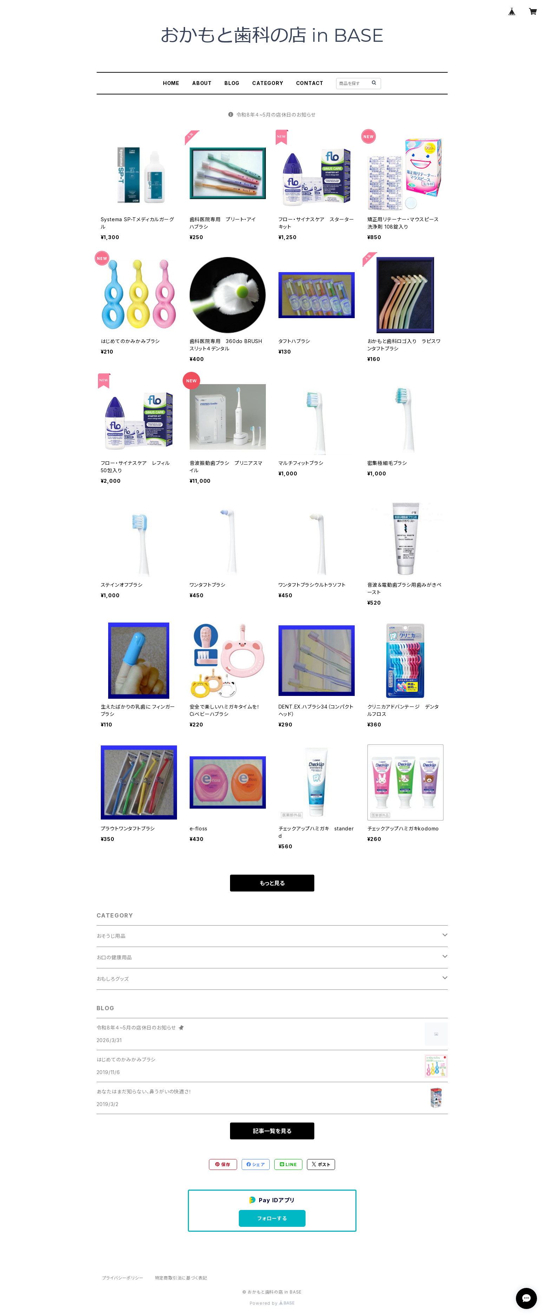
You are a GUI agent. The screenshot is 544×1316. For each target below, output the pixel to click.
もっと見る (272, 883)
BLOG (232, 83)
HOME (171, 83)
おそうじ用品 (111, 936)
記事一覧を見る (272, 1130)
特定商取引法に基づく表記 (181, 1278)
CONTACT (310, 83)
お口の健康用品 (114, 957)
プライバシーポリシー (123, 1278)
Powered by (272, 1303)
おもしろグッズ (113, 979)
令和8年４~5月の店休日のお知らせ (272, 115)
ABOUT (202, 83)
